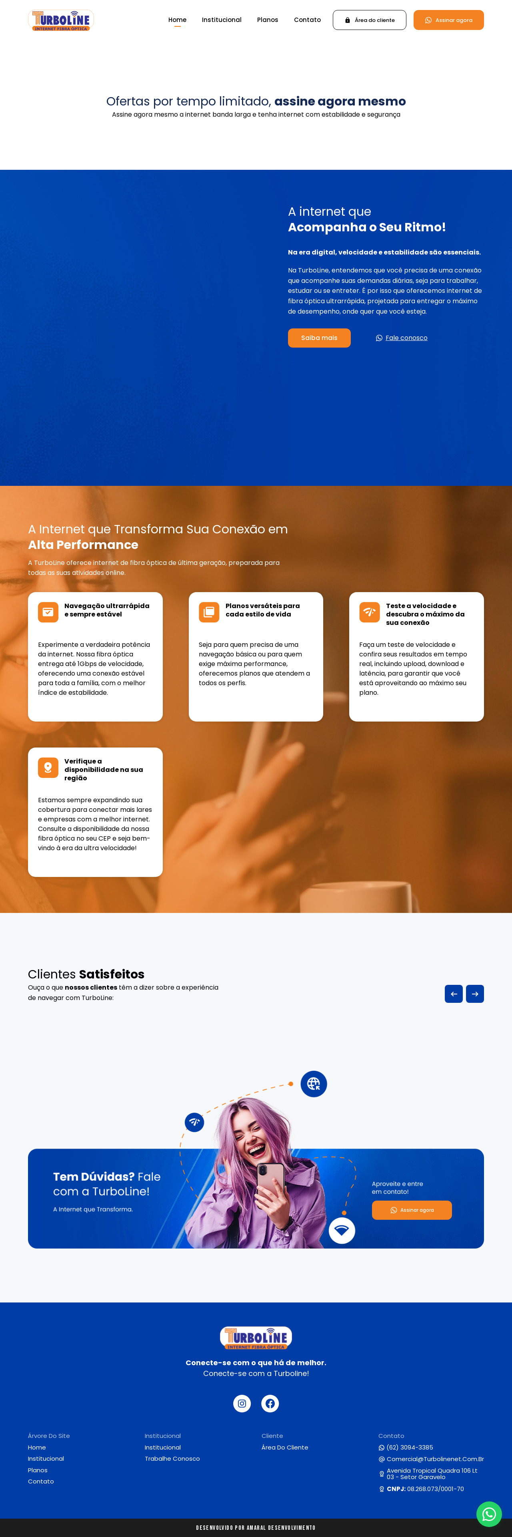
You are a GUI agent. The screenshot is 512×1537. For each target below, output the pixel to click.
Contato (307, 20)
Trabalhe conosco (172, 1458)
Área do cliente (285, 1447)
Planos (267, 20)
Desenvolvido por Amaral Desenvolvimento (256, 1528)
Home (177, 20)
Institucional (222, 20)
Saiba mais (319, 337)
